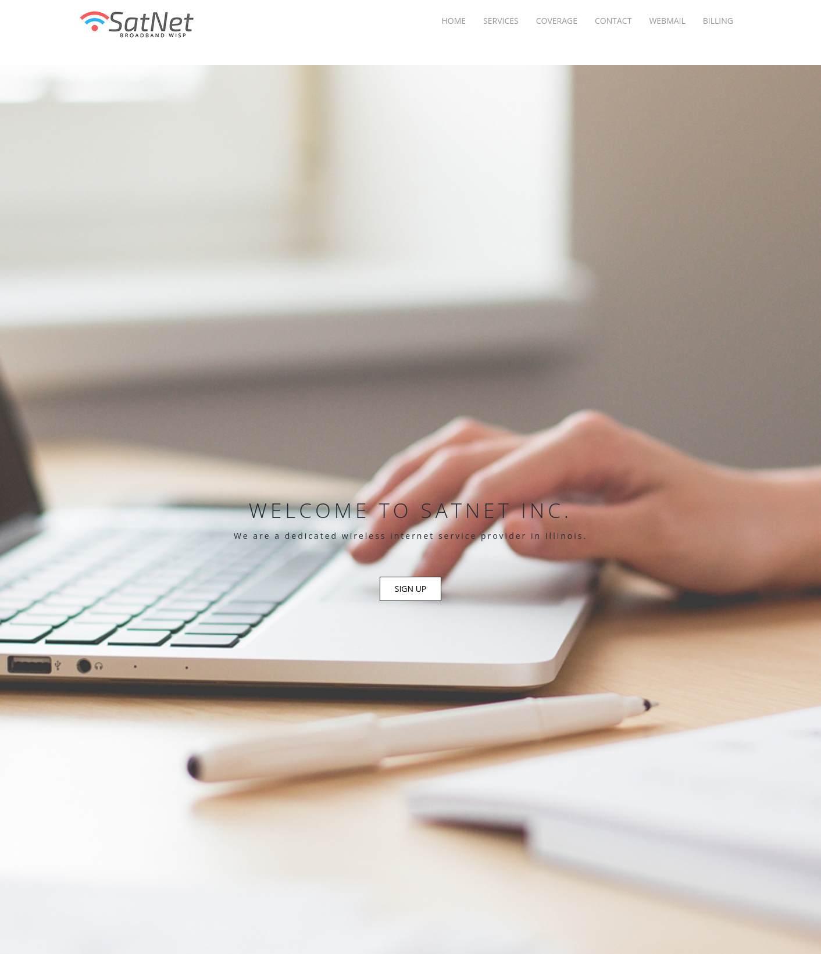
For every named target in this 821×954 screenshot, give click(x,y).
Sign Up (411, 588)
